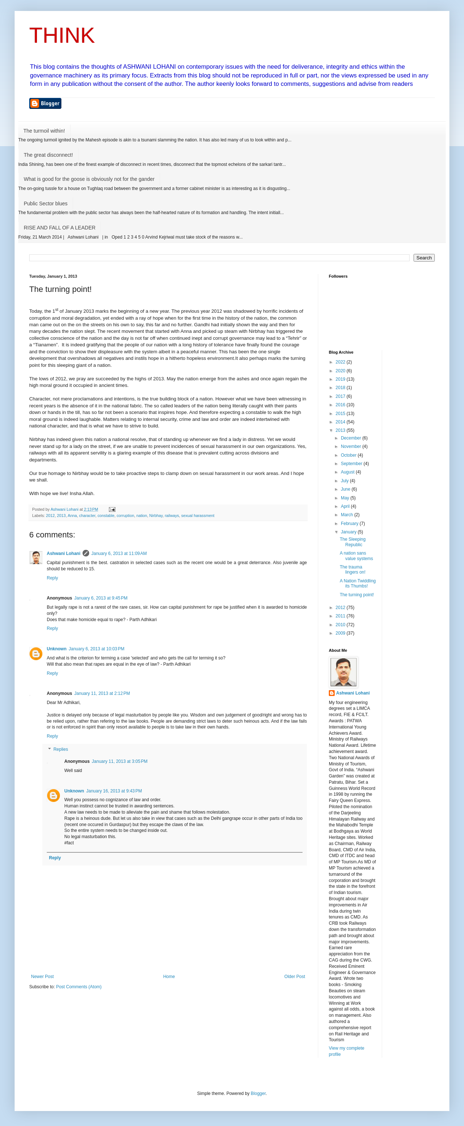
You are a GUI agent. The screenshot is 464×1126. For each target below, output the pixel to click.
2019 (341, 379)
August (348, 472)
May (345, 498)
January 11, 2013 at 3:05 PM (119, 761)
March (347, 514)
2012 (50, 515)
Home (169, 976)
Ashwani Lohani (63, 553)
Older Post (294, 976)
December (351, 438)
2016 (341, 404)
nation (141, 515)
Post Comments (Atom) (79, 986)
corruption (125, 515)
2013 (61, 515)
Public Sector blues (46, 203)
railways (172, 515)
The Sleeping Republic (353, 542)
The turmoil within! (44, 131)
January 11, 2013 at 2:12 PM (102, 693)
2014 (341, 422)
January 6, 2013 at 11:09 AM (119, 553)
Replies (60, 749)
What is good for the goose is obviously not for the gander (89, 179)
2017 (341, 396)
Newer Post (42, 976)
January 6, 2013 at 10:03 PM (96, 648)
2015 (341, 413)
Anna (72, 515)
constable (106, 515)
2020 (341, 370)
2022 (341, 362)
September (352, 463)
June (346, 489)
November (351, 446)
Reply (52, 578)
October (349, 455)
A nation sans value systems (356, 556)
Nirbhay (156, 515)
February (350, 523)
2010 (341, 624)
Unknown (56, 648)
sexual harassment (197, 515)
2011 (341, 616)
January (349, 532)
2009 (341, 633)
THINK (62, 35)
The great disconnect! (48, 155)
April (346, 506)
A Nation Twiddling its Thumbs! (358, 583)
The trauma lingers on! (352, 569)
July (345, 480)
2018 (341, 387)
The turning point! (357, 594)
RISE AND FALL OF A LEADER (59, 228)
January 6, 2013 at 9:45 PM (101, 598)
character (87, 515)
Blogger (258, 1093)
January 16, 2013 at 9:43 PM (114, 791)
